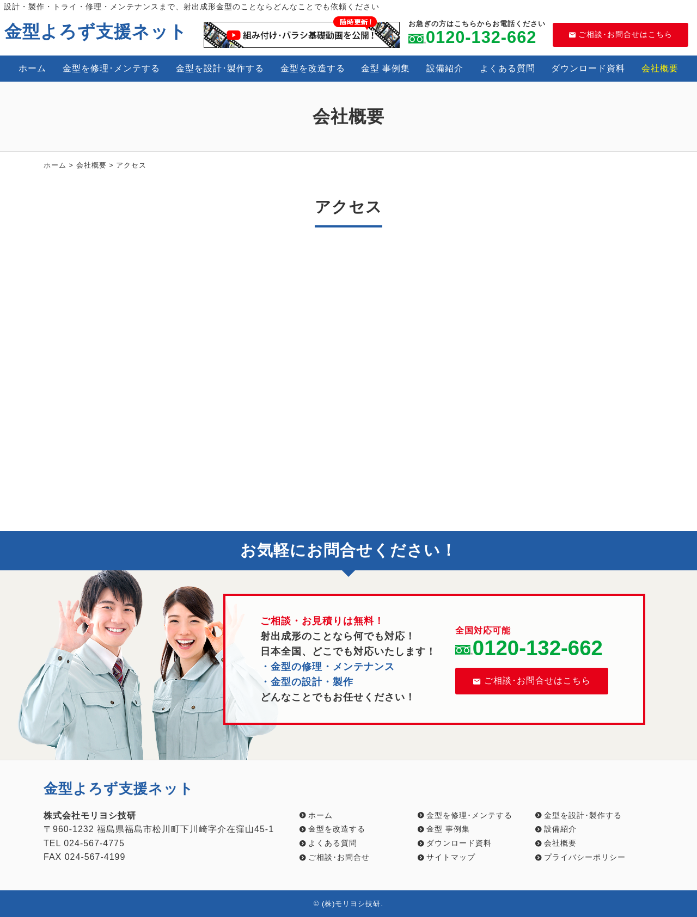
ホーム (32, 68)
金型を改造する (312, 68)
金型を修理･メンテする (111, 68)
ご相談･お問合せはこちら (620, 34)
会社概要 (659, 68)
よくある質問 (507, 68)
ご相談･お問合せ (339, 857)
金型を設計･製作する (220, 68)
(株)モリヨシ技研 (351, 904)
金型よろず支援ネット (95, 31)
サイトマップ (450, 857)
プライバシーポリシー (585, 857)
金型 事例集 (385, 68)
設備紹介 (444, 68)
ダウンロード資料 (588, 68)
